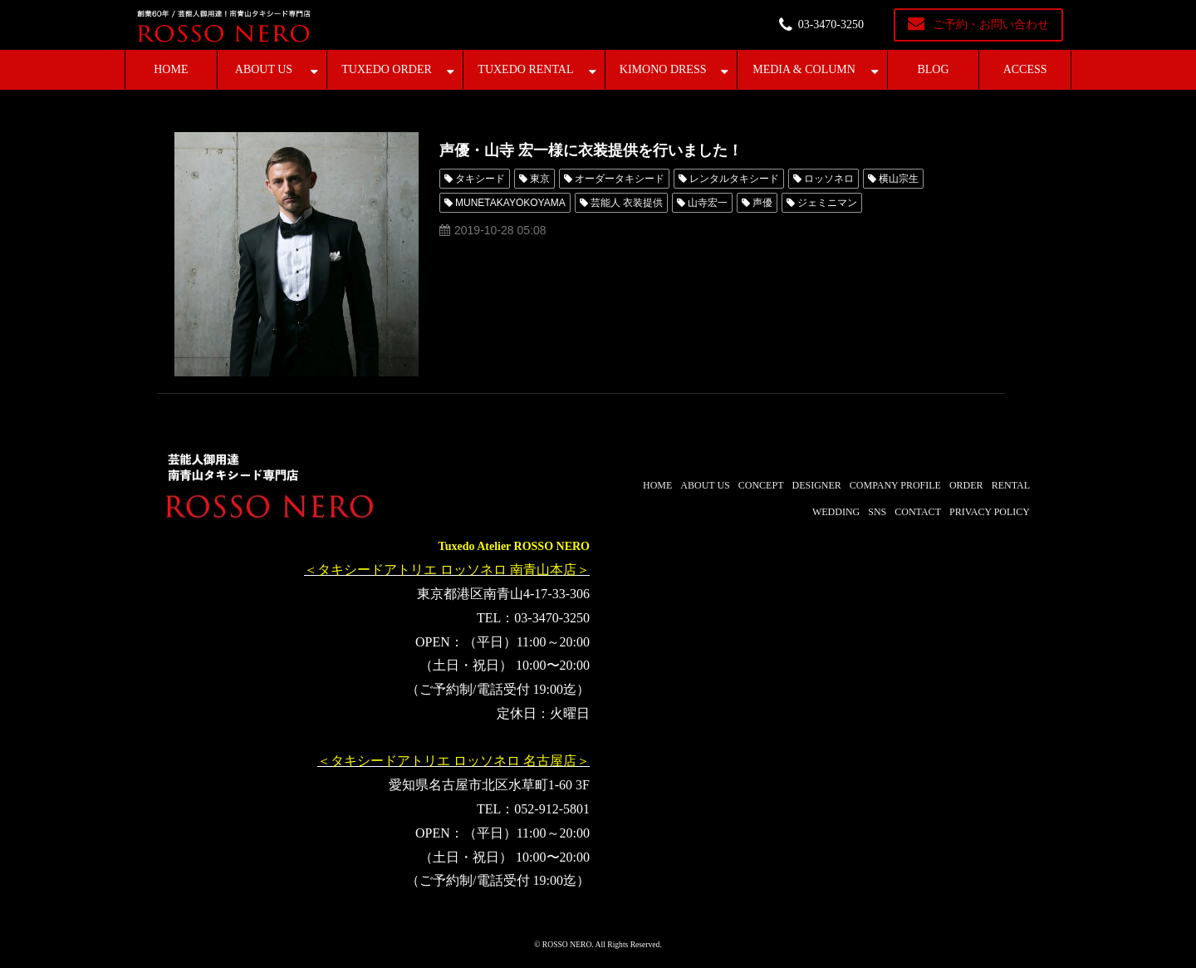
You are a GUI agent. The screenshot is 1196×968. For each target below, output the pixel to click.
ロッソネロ (829, 178)
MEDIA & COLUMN (803, 69)
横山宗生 (899, 178)
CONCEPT (761, 485)
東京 (540, 178)
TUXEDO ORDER (386, 69)
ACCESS (1025, 69)
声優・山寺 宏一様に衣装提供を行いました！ (591, 150)
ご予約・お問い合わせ (991, 24)
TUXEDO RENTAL (525, 69)
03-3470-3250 (831, 24)
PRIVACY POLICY (989, 512)
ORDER (966, 485)
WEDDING (836, 512)
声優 (762, 203)
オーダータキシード (619, 178)
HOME (171, 69)
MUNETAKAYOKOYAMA (510, 203)
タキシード (480, 178)
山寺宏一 (708, 203)
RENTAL (1011, 485)
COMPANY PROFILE (895, 485)
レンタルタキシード (734, 178)
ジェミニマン (827, 203)
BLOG (932, 69)
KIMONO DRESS (663, 69)
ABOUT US (263, 69)
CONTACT (918, 512)
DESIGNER (816, 485)
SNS (877, 512)
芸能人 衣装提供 (627, 203)
